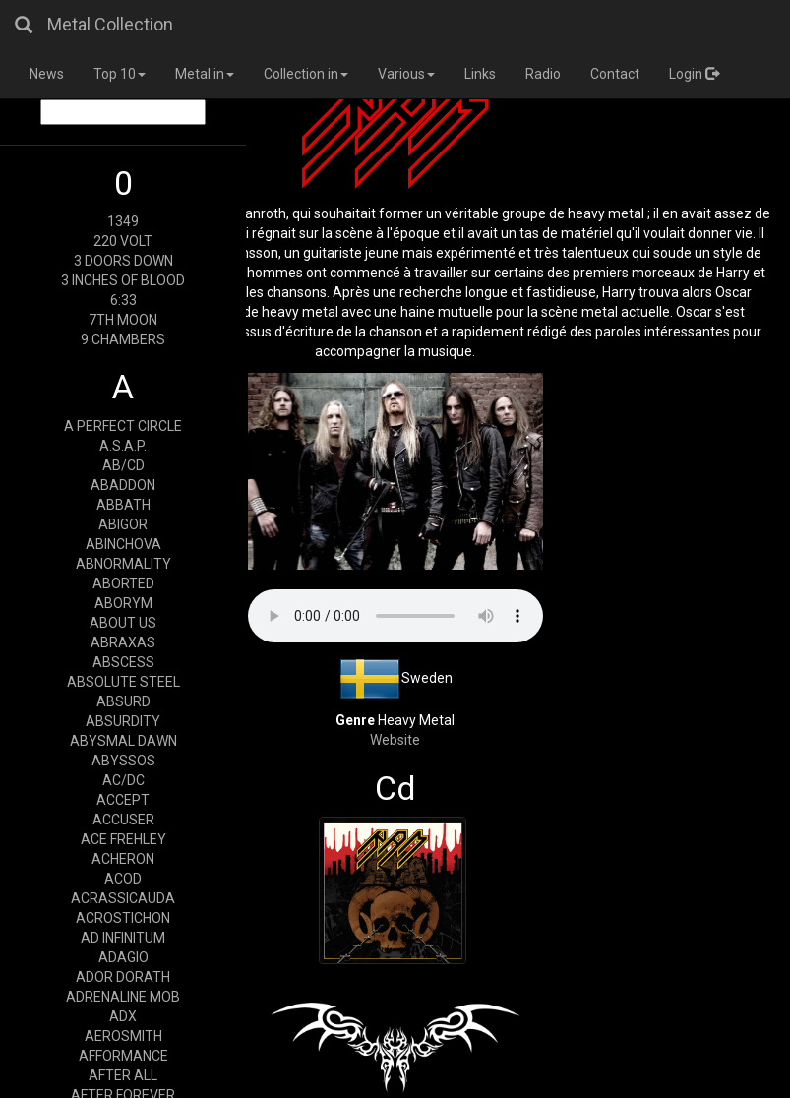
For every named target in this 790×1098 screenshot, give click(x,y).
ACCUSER (123, 819)
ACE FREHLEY (123, 839)
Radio (543, 74)
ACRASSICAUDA (123, 898)
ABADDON (123, 485)
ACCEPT (123, 800)
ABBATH (123, 505)
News (47, 74)
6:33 (123, 300)
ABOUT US (123, 623)
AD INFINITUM (123, 938)
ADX (123, 1016)
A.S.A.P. (123, 446)
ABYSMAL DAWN (123, 741)
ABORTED (123, 583)
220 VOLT (122, 241)
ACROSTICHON (123, 918)
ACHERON (122, 859)
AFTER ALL (123, 1075)
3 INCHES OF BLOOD (123, 280)
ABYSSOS (123, 760)
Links (480, 74)
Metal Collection (110, 24)
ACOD (123, 878)
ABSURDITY (123, 721)
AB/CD (123, 465)
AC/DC (123, 780)
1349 (123, 221)
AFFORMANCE (123, 1056)
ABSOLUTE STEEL (123, 682)
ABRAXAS (123, 642)
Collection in (306, 74)
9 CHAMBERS (123, 339)
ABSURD (123, 701)
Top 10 (119, 74)
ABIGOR (123, 524)
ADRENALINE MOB (123, 997)
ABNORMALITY (123, 564)
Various (406, 74)
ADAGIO (123, 957)
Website (395, 740)
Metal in (204, 74)
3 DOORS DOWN (123, 261)
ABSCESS (123, 662)
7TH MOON (123, 320)
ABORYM (123, 603)
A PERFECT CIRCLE (123, 426)
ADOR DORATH (123, 977)
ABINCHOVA (123, 544)
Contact (614, 74)
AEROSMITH (123, 1036)
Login (694, 74)
